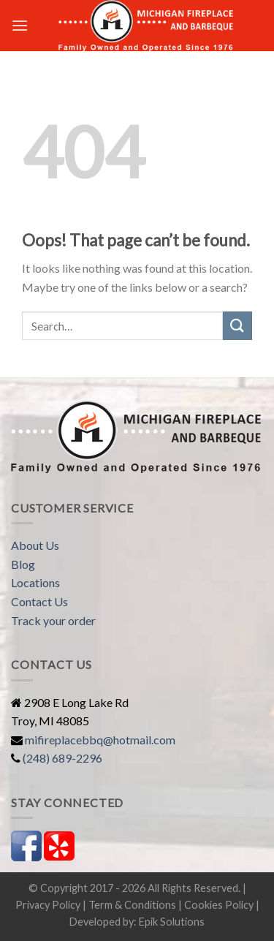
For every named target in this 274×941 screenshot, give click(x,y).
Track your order (53, 620)
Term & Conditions (132, 905)
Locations (35, 582)
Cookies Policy (219, 905)
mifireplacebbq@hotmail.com (100, 740)
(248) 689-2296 (62, 758)
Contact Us (39, 601)
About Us (35, 545)
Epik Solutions (172, 921)
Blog (23, 564)
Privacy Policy (47, 905)
